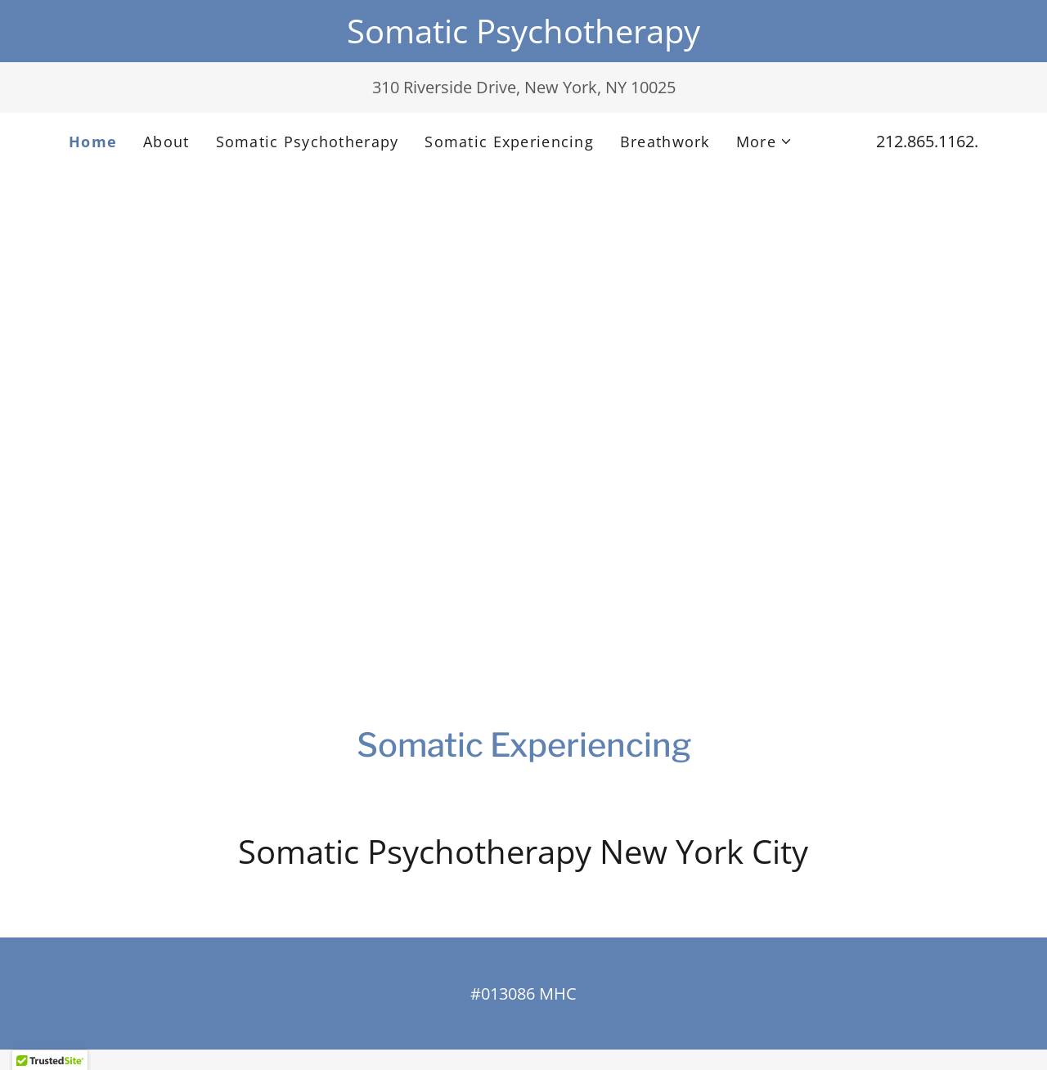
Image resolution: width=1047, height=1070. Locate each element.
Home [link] (93, 141)
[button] (764, 141)
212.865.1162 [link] (925, 141)
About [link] (166, 141)
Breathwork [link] (665, 141)
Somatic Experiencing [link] (509, 141)
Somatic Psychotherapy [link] (307, 141)
